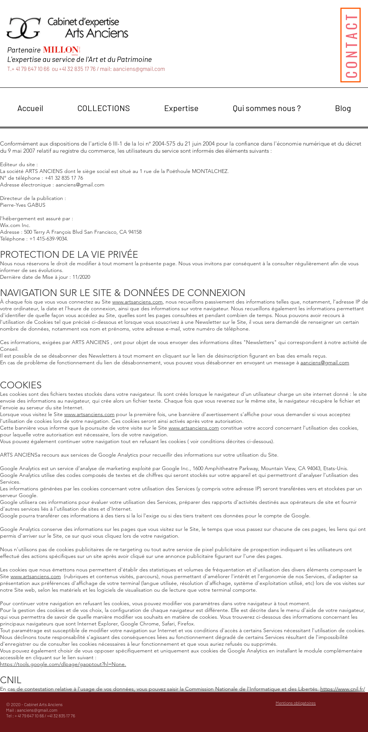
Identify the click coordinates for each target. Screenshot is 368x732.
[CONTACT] (350, 45)
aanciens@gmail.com (139, 68)
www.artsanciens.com (137, 301)
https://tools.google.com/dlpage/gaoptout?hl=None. (63, 664)
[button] (103, 108)
